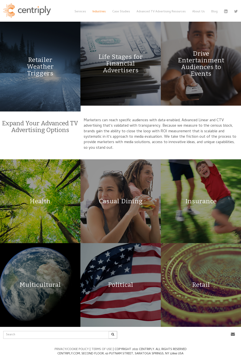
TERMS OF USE (102, 349)
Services (80, 11)
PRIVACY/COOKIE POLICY (72, 349)
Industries (99, 11)
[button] (233, 334)
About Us (198, 11)
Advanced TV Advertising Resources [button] (161, 11)
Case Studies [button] (121, 11)
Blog (214, 11)
